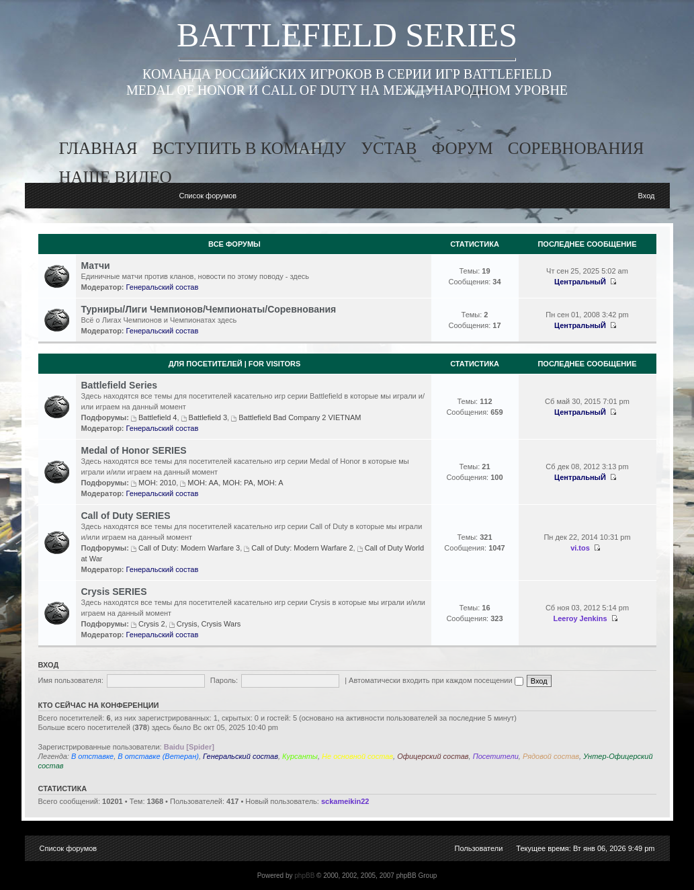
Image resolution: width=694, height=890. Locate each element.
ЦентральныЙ (580, 282)
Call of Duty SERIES (126, 515)
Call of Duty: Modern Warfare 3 (189, 548)
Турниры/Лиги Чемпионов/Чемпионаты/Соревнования (209, 309)
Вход (646, 196)
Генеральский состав (162, 287)
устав (389, 148)
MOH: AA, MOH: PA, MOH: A (235, 483)
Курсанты (300, 756)
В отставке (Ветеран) (158, 756)
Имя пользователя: (70, 680)
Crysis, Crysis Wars (209, 624)
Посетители (496, 756)
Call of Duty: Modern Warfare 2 (302, 548)
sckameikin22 (345, 801)
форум (461, 148)
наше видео (115, 177)
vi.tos (580, 548)
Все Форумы (234, 244)
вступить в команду (250, 148)
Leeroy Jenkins (580, 618)
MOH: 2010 (157, 483)
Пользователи (479, 848)
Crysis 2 (151, 624)
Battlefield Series (119, 385)
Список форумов (207, 196)
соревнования (576, 148)
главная (98, 148)
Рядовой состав (551, 756)
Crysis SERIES (114, 591)
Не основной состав (357, 756)
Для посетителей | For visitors (235, 364)
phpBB (304, 875)
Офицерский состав (432, 756)
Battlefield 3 (208, 417)
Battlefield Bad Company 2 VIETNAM (299, 417)
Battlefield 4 (157, 417)
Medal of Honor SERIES (134, 450)
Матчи (95, 265)
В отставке (92, 756)
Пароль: (224, 680)
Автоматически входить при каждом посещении (436, 680)
